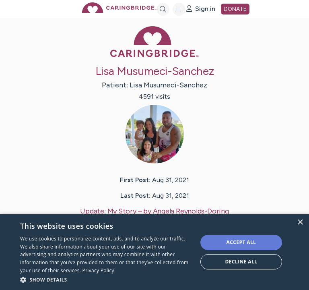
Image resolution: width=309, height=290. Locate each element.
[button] (106, 279)
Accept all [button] (241, 242)
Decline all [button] (241, 261)
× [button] (300, 223)
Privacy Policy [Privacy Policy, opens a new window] (98, 270)
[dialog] (154, 252)
